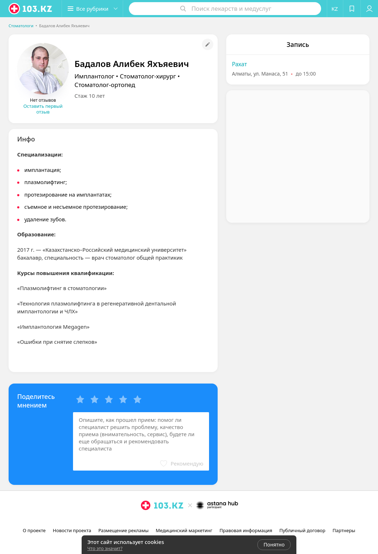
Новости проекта (72, 530)
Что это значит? (104, 548)
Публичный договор (302, 530)
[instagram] (179, 521)
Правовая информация (245, 530)
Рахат (239, 64)
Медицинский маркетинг (184, 530)
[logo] (31, 8)
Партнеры (344, 530)
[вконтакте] (199, 521)
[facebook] (189, 521)
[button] (92, 8)
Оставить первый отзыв (43, 109)
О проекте (34, 530)
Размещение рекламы (123, 530)
